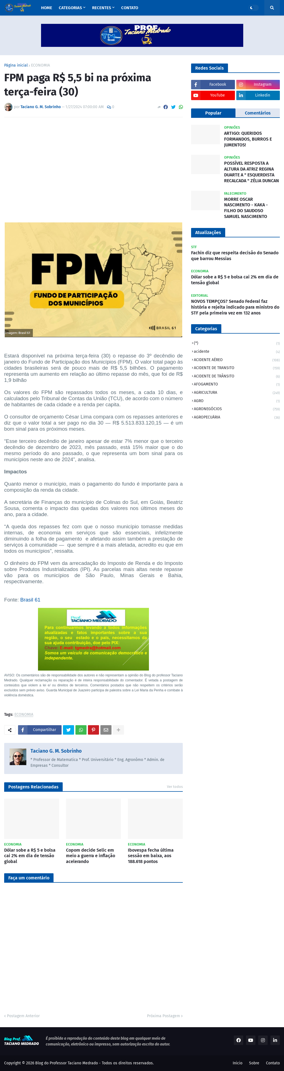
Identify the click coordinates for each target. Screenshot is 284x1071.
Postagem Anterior (23, 1016)
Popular (213, 113)
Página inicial (16, 65)
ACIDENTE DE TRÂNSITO (237, 377)
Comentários (258, 113)
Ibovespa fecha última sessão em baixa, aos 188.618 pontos (151, 855)
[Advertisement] (93, 163)
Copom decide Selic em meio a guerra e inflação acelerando (90, 855)
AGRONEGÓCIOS (237, 409)
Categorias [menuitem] (70, 7)
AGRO (237, 401)
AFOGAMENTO (237, 385)
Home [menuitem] (46, 7)
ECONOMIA (40, 65)
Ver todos (175, 787)
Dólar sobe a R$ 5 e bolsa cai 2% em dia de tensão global (29, 855)
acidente (237, 352)
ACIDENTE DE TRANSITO (237, 368)
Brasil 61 (30, 600)
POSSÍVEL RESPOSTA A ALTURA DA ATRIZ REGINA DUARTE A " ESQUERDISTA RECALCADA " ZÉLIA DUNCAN (251, 172)
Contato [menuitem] (129, 7)
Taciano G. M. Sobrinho (56, 751)
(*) (237, 344)
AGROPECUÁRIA (237, 418)
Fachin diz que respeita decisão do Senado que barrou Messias (234, 255)
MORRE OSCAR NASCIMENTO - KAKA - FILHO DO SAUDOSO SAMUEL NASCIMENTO (246, 208)
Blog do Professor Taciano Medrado (66, 1063)
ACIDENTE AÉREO (237, 360)
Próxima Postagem (163, 1016)
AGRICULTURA (237, 393)
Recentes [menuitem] (101, 7)
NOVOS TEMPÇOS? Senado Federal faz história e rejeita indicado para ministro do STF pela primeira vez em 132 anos (235, 307)
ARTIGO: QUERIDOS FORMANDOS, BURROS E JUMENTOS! (248, 139)
